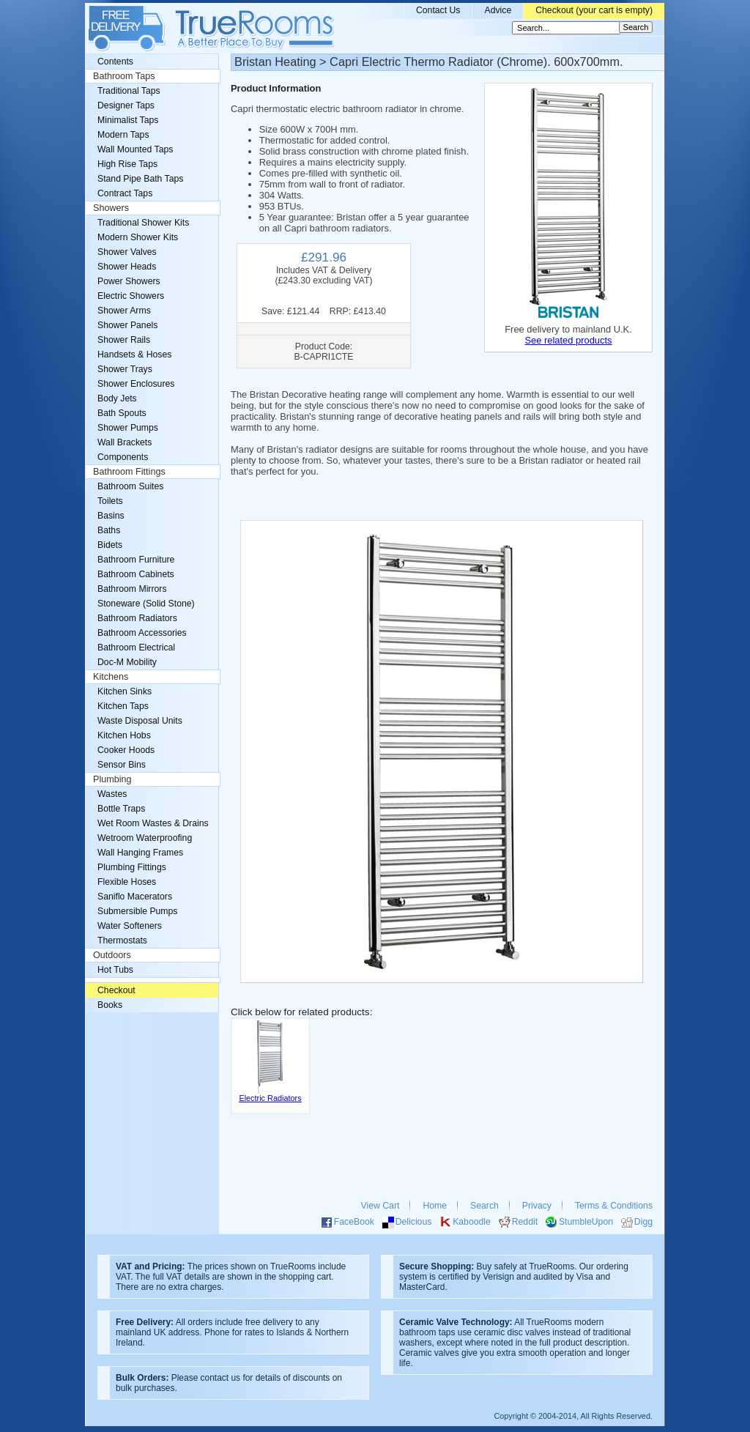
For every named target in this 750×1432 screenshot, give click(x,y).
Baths (108, 530)
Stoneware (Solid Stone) (146, 603)
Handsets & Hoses (134, 354)
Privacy (537, 1206)
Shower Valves (127, 252)
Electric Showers (130, 296)
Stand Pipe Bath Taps (140, 179)
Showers (111, 208)
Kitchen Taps (123, 706)
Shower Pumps (127, 428)
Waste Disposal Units (139, 721)
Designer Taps (126, 105)
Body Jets (117, 398)
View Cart (380, 1206)
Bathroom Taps (124, 76)
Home (435, 1206)
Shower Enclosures (135, 384)
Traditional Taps (128, 91)
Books (109, 1005)
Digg (643, 1222)
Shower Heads (126, 266)
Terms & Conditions (614, 1206)
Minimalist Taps (127, 120)
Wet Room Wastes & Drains (153, 823)
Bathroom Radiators (137, 618)
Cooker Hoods (126, 750)
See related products (568, 340)
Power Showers (128, 281)
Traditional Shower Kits (143, 223)
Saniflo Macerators (134, 896)
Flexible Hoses (126, 882)
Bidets (109, 545)
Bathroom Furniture (135, 559)
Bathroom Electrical (136, 647)
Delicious (414, 1222)
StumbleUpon (586, 1222)
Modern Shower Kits (137, 237)
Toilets (110, 501)
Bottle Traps (121, 809)
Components (122, 457)
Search (484, 1206)
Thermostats (122, 940)
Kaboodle (472, 1222)
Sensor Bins (121, 765)
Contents (115, 61)
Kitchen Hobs (124, 735)
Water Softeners (129, 926)
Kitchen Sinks (124, 691)
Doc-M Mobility (127, 662)
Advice (497, 10)
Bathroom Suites (130, 486)
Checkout (116, 990)
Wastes (112, 794)
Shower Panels (127, 325)
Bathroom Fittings (129, 472)
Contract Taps (124, 193)
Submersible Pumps (137, 911)
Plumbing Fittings (131, 867)
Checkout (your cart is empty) (594, 10)
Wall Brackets (124, 442)
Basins (111, 516)
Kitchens (110, 677)
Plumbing (112, 779)
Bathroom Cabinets (135, 574)
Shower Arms (124, 310)
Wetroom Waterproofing (144, 838)
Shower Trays (124, 369)
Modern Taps (123, 135)
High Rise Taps (127, 164)
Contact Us (438, 10)
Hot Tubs (115, 970)
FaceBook (354, 1222)
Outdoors (112, 955)
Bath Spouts (121, 413)
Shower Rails (123, 340)
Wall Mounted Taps (135, 149)
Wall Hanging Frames (140, 852)
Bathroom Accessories (142, 633)
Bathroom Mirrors (132, 589)
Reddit (525, 1222)
